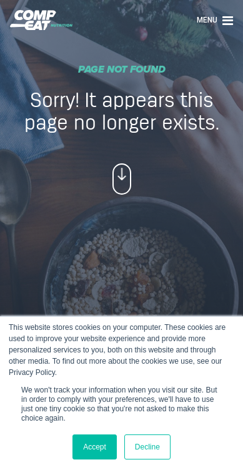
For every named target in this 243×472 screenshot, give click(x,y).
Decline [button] (147, 447)
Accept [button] (94, 447)
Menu (215, 20)
